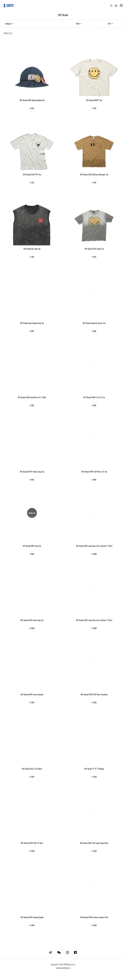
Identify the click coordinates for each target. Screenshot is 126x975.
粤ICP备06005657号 (63, 968)
